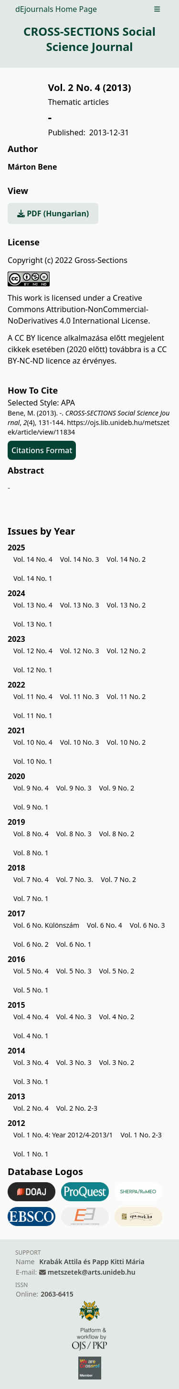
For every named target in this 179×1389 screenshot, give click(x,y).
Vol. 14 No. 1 (33, 578)
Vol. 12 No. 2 (126, 650)
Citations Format (41, 450)
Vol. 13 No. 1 (33, 624)
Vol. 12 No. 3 (79, 650)
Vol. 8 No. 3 (74, 833)
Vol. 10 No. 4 (33, 742)
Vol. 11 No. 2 (126, 696)
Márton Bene (32, 167)
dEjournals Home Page (56, 9)
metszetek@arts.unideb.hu (92, 1272)
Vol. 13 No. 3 (79, 604)
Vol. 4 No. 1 (31, 1035)
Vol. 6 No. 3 (147, 925)
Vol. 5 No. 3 (74, 970)
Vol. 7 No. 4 (31, 879)
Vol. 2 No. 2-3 (76, 1108)
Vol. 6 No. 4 (104, 925)
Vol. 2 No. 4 (31, 1108)
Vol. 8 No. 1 (31, 852)
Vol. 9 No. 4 (31, 787)
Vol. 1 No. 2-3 (141, 1134)
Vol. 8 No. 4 (31, 833)
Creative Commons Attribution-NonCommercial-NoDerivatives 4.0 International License (78, 309)
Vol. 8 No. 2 (117, 833)
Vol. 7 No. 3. (75, 879)
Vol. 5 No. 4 (31, 970)
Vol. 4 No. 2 (117, 1016)
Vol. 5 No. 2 (117, 970)
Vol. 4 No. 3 (74, 1016)
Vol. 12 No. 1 (33, 669)
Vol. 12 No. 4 (33, 650)
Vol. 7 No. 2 (118, 879)
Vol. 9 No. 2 (117, 787)
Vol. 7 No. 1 (31, 898)
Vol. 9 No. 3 (74, 787)
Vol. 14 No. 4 (33, 559)
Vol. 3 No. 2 (117, 1062)
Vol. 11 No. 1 (33, 715)
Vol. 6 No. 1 (74, 944)
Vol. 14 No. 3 (79, 559)
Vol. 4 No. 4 (31, 1016)
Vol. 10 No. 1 (33, 761)
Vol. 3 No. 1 (31, 1081)
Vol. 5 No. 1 (31, 989)
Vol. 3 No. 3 (74, 1062)
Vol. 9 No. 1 (31, 806)
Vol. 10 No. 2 (126, 742)
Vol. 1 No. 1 (31, 1153)
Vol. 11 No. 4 (33, 696)
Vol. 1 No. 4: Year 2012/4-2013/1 (63, 1134)
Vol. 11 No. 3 (79, 696)
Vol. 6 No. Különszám (46, 925)
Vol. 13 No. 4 (33, 604)
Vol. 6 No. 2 (31, 944)
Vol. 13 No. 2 (126, 604)
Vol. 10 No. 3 (79, 742)
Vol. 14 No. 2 (126, 559)
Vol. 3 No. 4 (31, 1062)
